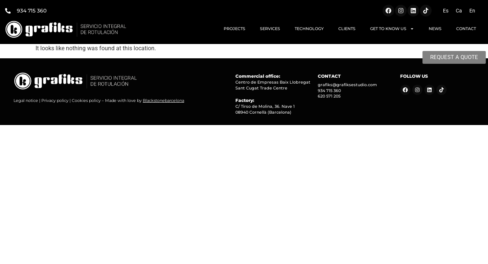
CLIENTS (346, 28)
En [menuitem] (472, 11)
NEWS (435, 28)
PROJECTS (234, 28)
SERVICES (270, 28)
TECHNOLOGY (309, 28)
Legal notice (26, 100)
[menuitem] (445, 10)
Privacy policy (54, 100)
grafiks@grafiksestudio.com (347, 84)
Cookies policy (86, 100)
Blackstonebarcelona (163, 100)
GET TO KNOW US (392, 28)
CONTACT (466, 28)
